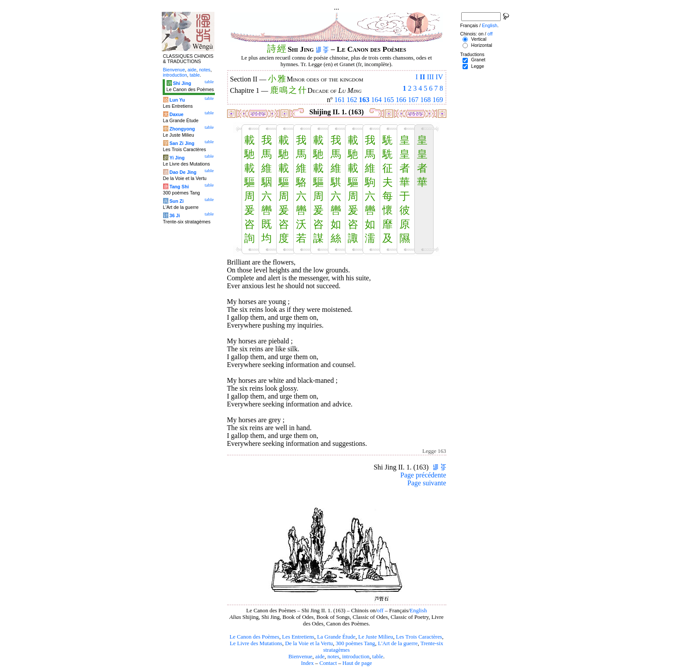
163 (364, 99)
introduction (356, 656)
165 (389, 99)
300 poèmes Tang (355, 643)
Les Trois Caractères (419, 637)
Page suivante (426, 483)
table (377, 656)
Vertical (478, 39)
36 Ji (174, 215)
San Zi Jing (181, 143)
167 (413, 99)
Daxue (176, 114)
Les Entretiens (298, 637)
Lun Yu (177, 99)
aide (319, 656)
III (430, 77)
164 (376, 99)
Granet (478, 59)
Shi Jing (182, 83)
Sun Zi (176, 201)
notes (333, 656)
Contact (328, 663)
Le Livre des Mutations (256, 643)
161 (340, 99)
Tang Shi (179, 186)
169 (438, 99)
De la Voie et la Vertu (309, 643)
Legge (477, 66)
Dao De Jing (182, 172)
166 (401, 99)
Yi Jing (177, 157)
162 (352, 99)
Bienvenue (300, 656)
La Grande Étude (336, 637)
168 (425, 99)
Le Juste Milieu (375, 637)
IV (439, 77)
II (422, 77)
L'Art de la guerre (398, 643)
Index (307, 663)
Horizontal (481, 45)
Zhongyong (182, 128)
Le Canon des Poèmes (254, 637)
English (418, 610)
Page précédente (423, 475)
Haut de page (357, 663)
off (380, 610)
